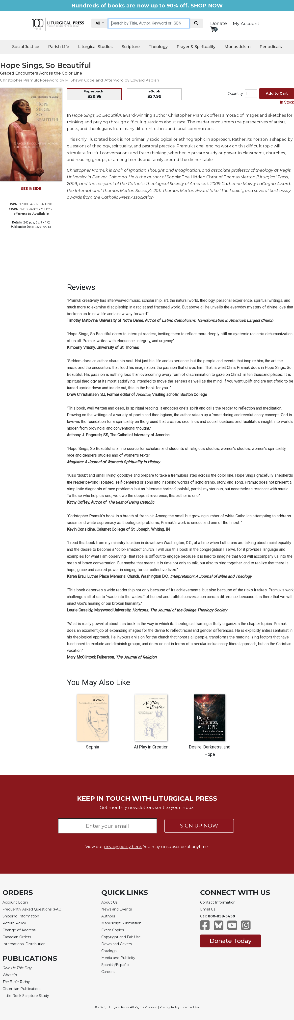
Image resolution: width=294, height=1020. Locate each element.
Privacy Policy (170, 1007)
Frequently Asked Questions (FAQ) (32, 909)
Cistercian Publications (21, 989)
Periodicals (271, 46)
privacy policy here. (123, 846)
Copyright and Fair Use (121, 937)
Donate (218, 23)
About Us (109, 902)
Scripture (131, 46)
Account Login (15, 902)
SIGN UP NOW (199, 826)
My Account (246, 23)
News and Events (116, 909)
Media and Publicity (118, 958)
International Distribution (24, 944)
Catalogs (108, 951)
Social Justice (25, 46)
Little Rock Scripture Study (25, 995)
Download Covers (116, 944)
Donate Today (230, 940)
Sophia (92, 746)
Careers (107, 971)
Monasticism (237, 46)
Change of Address (18, 930)
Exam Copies (112, 930)
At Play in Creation (151, 746)
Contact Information (218, 902)
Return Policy (14, 923)
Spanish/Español (115, 965)
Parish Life (58, 46)
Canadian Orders (16, 937)
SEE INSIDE (31, 188)
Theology (158, 46)
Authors (108, 916)
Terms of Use (191, 1007)
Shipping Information (20, 916)
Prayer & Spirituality (196, 46)
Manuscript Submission (121, 923)
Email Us (207, 909)
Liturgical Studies (95, 46)
